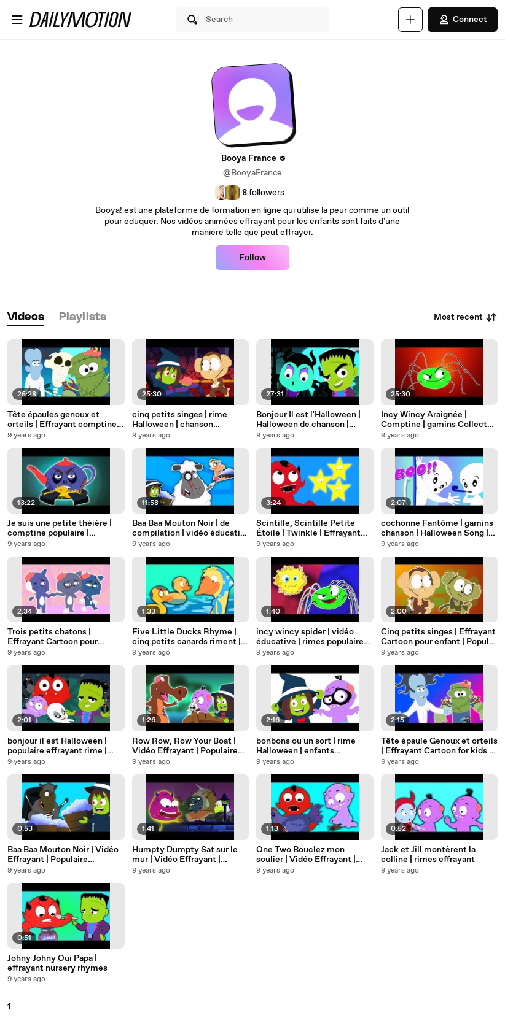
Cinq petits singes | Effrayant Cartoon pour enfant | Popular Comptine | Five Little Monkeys (438, 637)
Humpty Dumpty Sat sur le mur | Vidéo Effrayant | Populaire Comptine (185, 855)
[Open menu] (17, 19)
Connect (462, 19)
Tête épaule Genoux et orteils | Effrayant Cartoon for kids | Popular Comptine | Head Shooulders (439, 746)
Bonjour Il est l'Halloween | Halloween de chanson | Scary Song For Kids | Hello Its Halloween (309, 420)
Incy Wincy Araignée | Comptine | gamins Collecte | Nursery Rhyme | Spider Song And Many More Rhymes (439, 420)
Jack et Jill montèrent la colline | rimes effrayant (428, 855)
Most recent (466, 317)
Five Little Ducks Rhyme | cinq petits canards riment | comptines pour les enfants (186, 637)
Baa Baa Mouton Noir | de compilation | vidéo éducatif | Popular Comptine (190, 528)
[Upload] (410, 19)
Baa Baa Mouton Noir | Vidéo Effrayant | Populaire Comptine (63, 855)
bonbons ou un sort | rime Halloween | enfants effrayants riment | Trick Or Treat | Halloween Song (310, 746)
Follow (252, 257)
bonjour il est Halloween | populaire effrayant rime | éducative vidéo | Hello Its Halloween (59, 746)
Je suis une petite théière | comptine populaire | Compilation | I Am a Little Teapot (59, 528)
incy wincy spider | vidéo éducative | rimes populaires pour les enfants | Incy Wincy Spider (313, 637)
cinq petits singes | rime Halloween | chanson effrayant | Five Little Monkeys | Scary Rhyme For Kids (188, 420)
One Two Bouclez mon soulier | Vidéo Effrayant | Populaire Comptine (306, 855)
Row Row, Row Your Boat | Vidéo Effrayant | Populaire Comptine (185, 746)
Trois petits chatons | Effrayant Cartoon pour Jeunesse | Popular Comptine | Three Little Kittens (64, 637)
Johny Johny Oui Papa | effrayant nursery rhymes (57, 963)
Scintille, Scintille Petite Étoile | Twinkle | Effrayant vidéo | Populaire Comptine (310, 528)
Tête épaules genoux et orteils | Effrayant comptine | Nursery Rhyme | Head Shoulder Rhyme (64, 420)
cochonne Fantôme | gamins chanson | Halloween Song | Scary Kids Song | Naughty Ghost (437, 528)
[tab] (25, 317)
